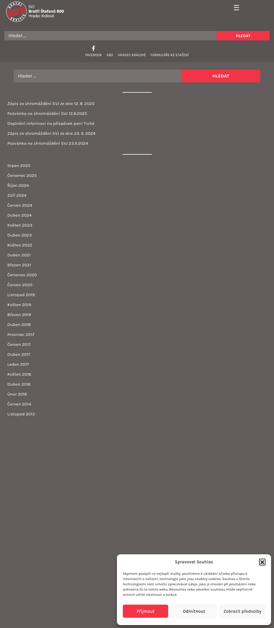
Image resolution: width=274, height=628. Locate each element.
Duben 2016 (18, 384)
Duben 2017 (18, 354)
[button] (262, 562)
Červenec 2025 (22, 175)
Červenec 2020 (22, 274)
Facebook (93, 55)
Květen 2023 (19, 225)
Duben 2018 (19, 324)
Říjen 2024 (18, 185)
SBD (110, 55)
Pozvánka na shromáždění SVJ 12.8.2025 (47, 113)
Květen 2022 (19, 245)
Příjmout (145, 611)
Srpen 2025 (18, 165)
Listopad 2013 (21, 414)
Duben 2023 (19, 235)
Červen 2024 (19, 205)
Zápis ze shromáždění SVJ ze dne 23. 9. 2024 (51, 133)
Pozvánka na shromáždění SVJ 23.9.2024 (47, 143)
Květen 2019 (19, 304)
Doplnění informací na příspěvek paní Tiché (50, 123)
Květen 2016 (19, 374)
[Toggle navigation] (234, 8)
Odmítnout (194, 611)
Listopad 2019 (21, 294)
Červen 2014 (19, 404)
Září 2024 (16, 195)
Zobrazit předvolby (242, 611)
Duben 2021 (18, 255)
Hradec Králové (132, 55)
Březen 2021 (19, 265)
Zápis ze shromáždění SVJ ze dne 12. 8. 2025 (51, 103)
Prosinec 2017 (20, 334)
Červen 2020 (19, 284)
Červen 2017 (19, 344)
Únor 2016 (17, 394)
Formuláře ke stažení (169, 55)
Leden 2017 (18, 364)
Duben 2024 (19, 215)
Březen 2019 (19, 314)
